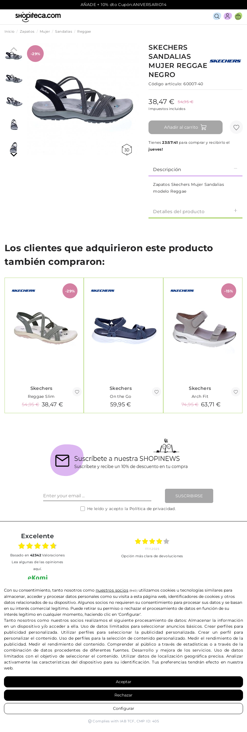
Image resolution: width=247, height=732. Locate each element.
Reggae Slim (41, 396)
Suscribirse (189, 495)
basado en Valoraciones (37, 555)
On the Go (120, 396)
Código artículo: (165, 83)
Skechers (41, 388)
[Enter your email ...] (97, 496)
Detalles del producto (195, 211)
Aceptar (123, 681)
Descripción (195, 169)
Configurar (123, 708)
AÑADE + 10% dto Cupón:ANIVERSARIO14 (123, 4)
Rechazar (123, 695)
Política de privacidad (152, 508)
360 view (127, 149)
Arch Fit (200, 396)
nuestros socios (112, 590)
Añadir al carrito (185, 127)
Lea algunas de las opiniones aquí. (37, 565)
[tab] (195, 169)
